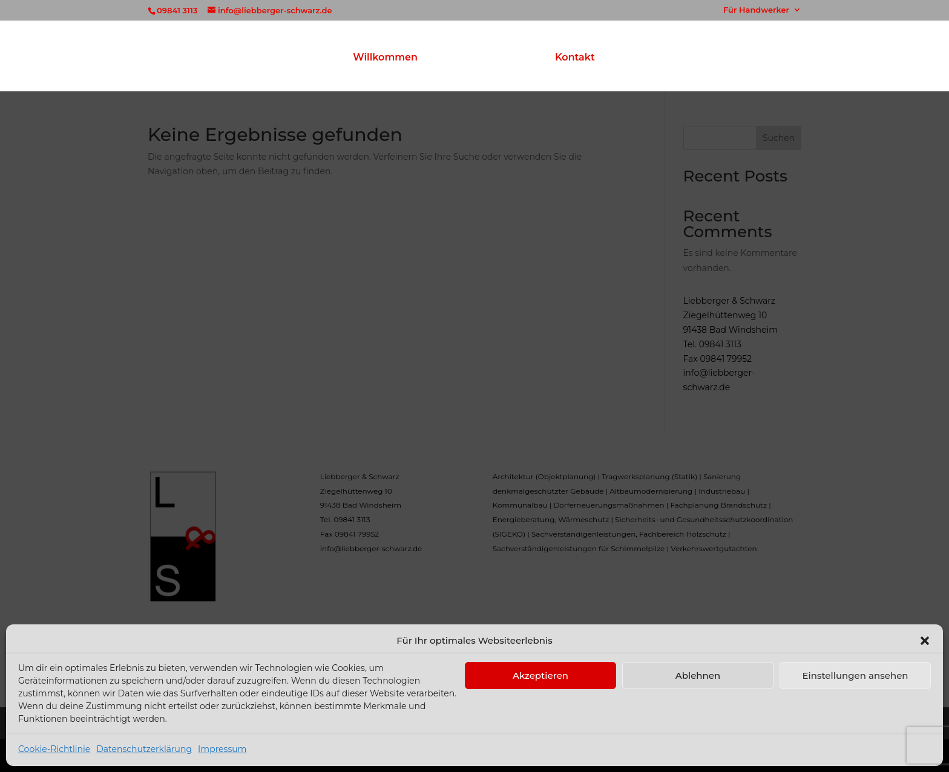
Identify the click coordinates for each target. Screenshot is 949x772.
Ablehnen (697, 675)
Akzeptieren (540, 675)
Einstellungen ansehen (855, 675)
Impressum (222, 749)
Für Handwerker (756, 10)
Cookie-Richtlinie (54, 749)
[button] (925, 641)
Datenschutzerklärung (144, 749)
